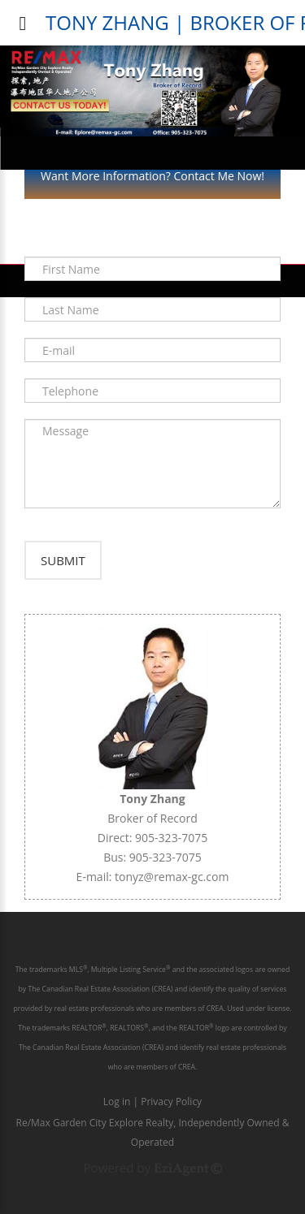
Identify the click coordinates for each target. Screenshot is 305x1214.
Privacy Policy (171, 1101)
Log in (117, 1101)
